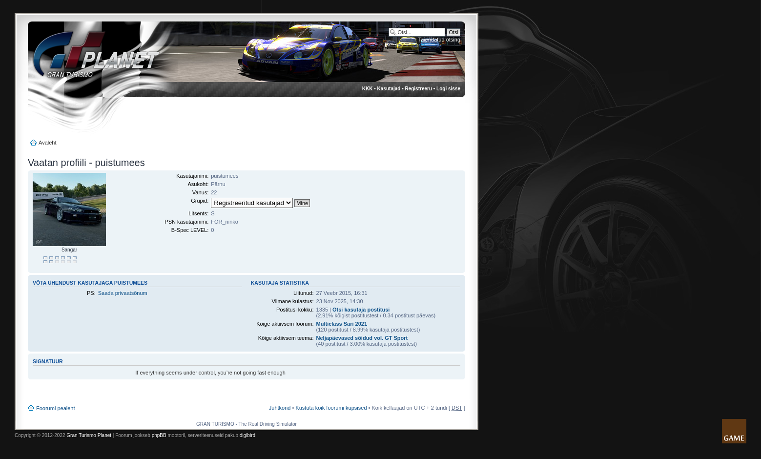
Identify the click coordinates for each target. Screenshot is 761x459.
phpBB (159, 435)
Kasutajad (389, 88)
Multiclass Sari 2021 (342, 324)
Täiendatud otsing (439, 39)
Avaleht (48, 143)
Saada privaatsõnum (122, 293)
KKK (367, 88)
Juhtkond (280, 408)
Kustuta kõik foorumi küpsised (331, 408)
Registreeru (418, 88)
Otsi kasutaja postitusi (361, 310)
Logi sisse (448, 88)
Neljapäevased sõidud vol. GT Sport (362, 338)
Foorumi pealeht (55, 408)
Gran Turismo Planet (88, 435)
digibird (247, 435)
